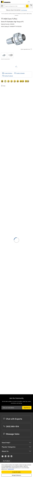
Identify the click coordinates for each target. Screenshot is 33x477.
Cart (31, 5)
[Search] (27, 6)
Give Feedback (6, 461)
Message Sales (11, 433)
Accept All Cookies (16, 472)
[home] (5, 2)
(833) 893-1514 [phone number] (11, 426)
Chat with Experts (12, 418)
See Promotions (24, 10)
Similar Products (7, 76)
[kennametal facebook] (2, 456)
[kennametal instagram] (11, 456)
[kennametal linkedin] (5, 456)
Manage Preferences (16, 475)
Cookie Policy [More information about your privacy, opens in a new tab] (11, 469)
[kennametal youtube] (8, 456)
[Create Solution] (7, 73)
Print (3, 86)
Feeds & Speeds (19, 73)
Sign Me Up (27, 407)
